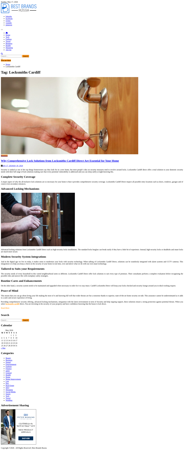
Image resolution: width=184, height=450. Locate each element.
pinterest (9, 25)
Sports (8, 394)
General (9, 373)
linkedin (9, 16)
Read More (5, 308)
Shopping (9, 48)
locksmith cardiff (12, 304)
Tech (7, 37)
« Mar (3, 348)
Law (7, 381)
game (8, 371)
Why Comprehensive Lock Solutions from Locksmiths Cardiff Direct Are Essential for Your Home (60, 160)
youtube (9, 23)
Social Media (11, 392)
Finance (9, 369)
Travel (8, 41)
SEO (7, 388)
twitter (8, 21)
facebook (9, 19)
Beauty (8, 358)
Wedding (9, 400)
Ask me (8, 50)
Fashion (9, 39)
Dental (8, 362)
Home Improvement (13, 379)
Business (9, 43)
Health (8, 46)
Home (8, 35)
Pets (7, 383)
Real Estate (10, 386)
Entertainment (11, 364)
